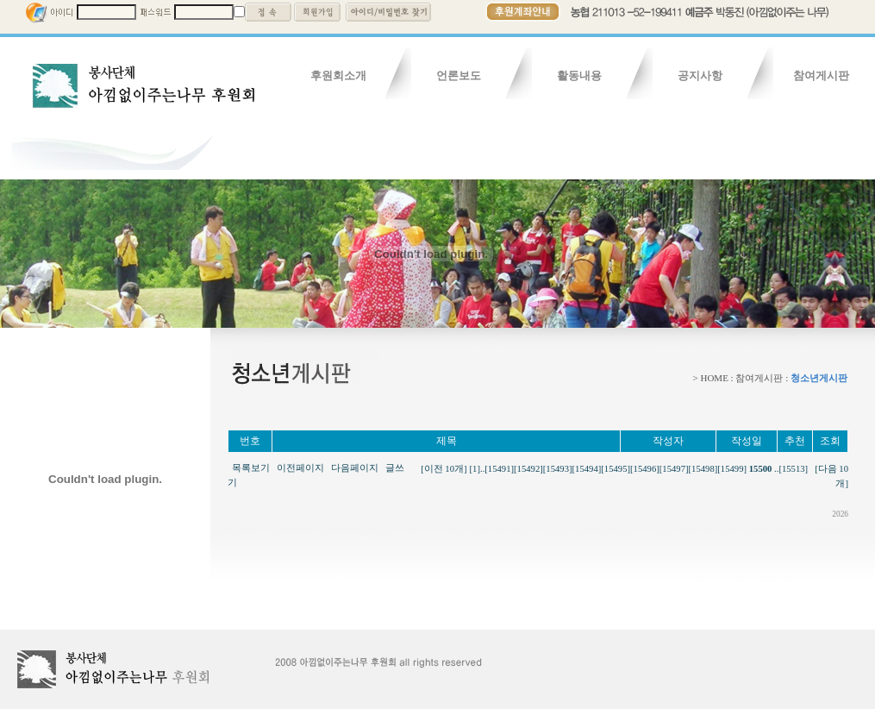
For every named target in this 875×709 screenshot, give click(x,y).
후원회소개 (338, 75)
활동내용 (579, 75)
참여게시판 (821, 75)
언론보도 (458, 75)
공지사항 (700, 75)
